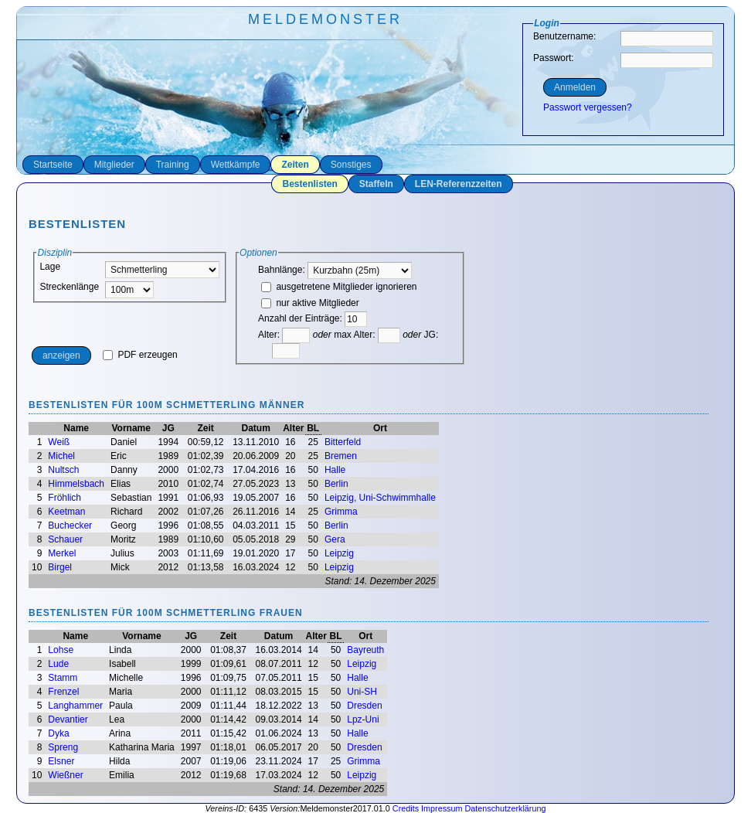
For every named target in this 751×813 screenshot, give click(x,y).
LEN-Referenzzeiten (458, 184)
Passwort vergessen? (587, 107)
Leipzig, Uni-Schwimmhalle (380, 497)
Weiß (59, 442)
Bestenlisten (309, 184)
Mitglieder (114, 164)
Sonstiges (351, 164)
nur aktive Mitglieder (310, 303)
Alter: (284, 334)
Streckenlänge (69, 286)
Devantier (67, 719)
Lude (58, 663)
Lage (49, 266)
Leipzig (339, 553)
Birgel (60, 567)
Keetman (66, 511)
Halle (335, 469)
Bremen (341, 456)
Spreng (63, 747)
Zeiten (294, 164)
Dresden (364, 705)
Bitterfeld (343, 442)
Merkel (62, 553)
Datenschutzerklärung (504, 808)
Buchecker (70, 525)
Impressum (441, 808)
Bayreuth (365, 650)
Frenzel (63, 691)
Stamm (62, 677)
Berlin (336, 483)
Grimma (341, 511)
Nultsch (63, 469)
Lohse (60, 650)
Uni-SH (362, 691)
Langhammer (75, 705)
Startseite (53, 164)
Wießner (65, 775)
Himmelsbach (76, 483)
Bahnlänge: (335, 269)
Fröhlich (64, 497)
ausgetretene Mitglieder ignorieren (338, 286)
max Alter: (367, 334)
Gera (335, 539)
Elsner (61, 761)
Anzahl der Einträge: (300, 318)
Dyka (58, 733)
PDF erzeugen (140, 354)
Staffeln (376, 184)
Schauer (65, 539)
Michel (61, 456)
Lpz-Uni (363, 719)
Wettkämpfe (235, 164)
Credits (405, 808)
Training (172, 164)
